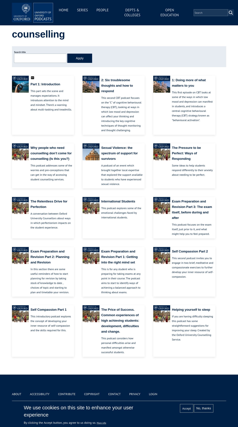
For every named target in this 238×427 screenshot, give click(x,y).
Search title (20, 52)
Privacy (134, 394)
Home (63, 10)
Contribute (67, 394)
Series (82, 10)
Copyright (92, 394)
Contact (114, 394)
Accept (186, 408)
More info (101, 422)
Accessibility (39, 394)
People (102, 10)
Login (153, 394)
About (16, 394)
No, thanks (203, 408)
